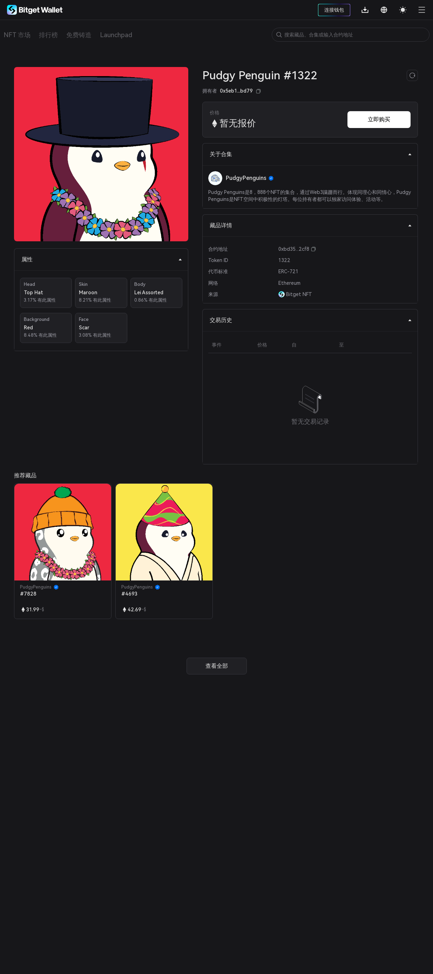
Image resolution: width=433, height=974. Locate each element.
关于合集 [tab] (311, 154)
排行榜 (48, 35)
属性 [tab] (101, 259)
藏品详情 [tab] (311, 225)
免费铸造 (79, 35)
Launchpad (116, 35)
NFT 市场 (17, 35)
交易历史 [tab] (311, 320)
